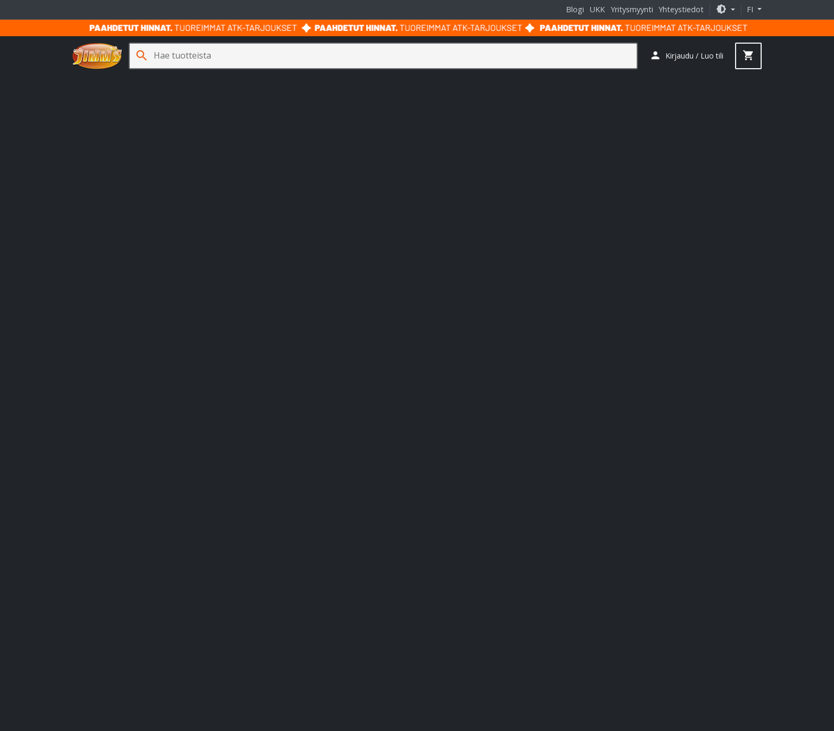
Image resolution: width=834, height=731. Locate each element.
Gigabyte (359, 570)
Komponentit (160, 81)
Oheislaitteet (223, 81)
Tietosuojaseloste (462, 698)
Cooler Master (360, 560)
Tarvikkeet (464, 81)
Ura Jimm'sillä (103, 647)
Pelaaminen (283, 81)
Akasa (282, 560)
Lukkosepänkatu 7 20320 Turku (292, 420)
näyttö (302, 233)
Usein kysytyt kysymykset (124, 616)
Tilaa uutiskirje (642, 386)
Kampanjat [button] (737, 81)
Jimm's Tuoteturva (112, 663)
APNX (258, 520)
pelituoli (335, 233)
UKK (597, 9)
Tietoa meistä (104, 523)
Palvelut (686, 81)
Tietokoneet (99, 81)
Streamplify (273, 541)
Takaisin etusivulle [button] (417, 270)
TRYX (309, 541)
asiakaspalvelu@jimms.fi (122, 376)
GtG (535, 221)
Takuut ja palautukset (117, 585)
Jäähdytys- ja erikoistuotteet (548, 81)
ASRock (314, 560)
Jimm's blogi (444, 538)
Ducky (286, 520)
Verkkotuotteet (403, 81)
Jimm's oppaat (448, 523)
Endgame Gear (330, 520)
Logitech (263, 580)
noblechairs (362, 530)
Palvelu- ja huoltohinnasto (125, 600)
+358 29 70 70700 (111, 366)
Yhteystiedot (681, 9)
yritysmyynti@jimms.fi (118, 454)
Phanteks (302, 580)
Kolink (264, 530)
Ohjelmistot (635, 81)
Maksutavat (100, 569)
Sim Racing (340, 81)
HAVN (374, 520)
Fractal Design (311, 570)
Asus (256, 560)
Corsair (266, 570)
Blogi (575, 9)
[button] (725, 9)
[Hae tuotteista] (395, 55)
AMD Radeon (382, 233)
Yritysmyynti (632, 9)
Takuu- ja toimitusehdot (381, 698)
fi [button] (751, 9)
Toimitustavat (104, 554)
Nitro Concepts (308, 530)
